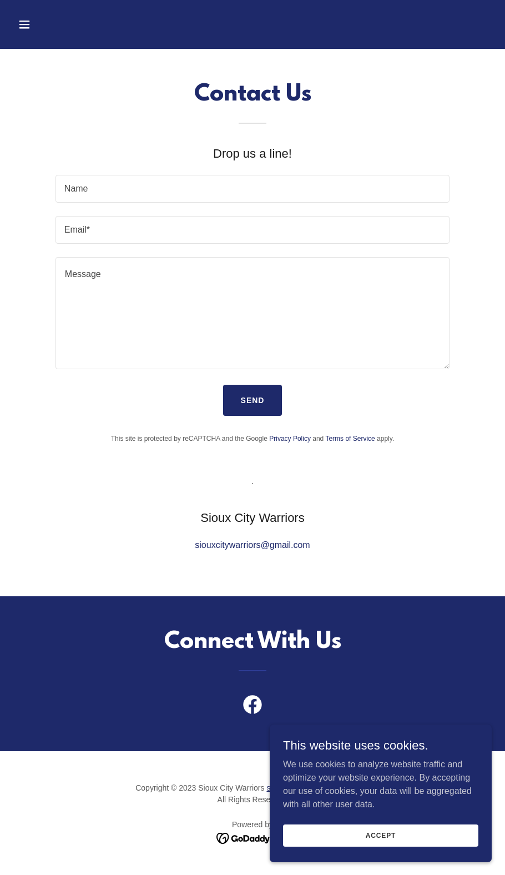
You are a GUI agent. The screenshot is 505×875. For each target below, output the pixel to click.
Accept (381, 835)
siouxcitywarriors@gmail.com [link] (252, 545)
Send (253, 400)
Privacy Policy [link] (290, 438)
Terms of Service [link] (350, 438)
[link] (252, 706)
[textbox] (252, 189)
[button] (49, 24)
